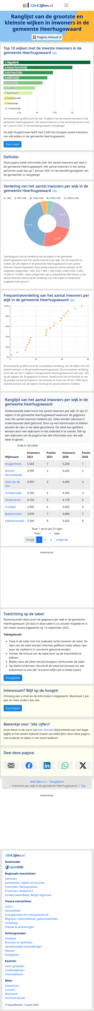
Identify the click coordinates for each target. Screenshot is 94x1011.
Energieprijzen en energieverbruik (26, 915)
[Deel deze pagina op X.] (83, 765)
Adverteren (12, 986)
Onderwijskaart (15, 970)
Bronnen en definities (18, 942)
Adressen (11, 878)
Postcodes (11, 887)
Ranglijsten (13, 678)
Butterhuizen (13, 514)
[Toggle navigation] (66, 5)
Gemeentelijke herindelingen (23, 946)
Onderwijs (11, 923)
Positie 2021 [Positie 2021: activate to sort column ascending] (51, 455)
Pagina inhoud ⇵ (47, 37)
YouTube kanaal (15, 998)
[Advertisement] (47, 581)
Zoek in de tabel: (47, 445)
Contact (10, 990)
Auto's (9, 906)
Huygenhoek (13, 464)
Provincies (11, 891)
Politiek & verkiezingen (19, 927)
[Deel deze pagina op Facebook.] (29, 765)
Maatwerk (11, 994)
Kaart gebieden (15, 966)
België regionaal (40, 895)
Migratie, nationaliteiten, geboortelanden (31, 919)
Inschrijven (13, 708)
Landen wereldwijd (17, 895)
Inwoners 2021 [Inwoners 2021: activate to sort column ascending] (33, 455)
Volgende (62, 540)
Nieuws (9, 950)
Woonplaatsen (28, 887)
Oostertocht (12, 500)
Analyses (10, 938)
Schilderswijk (13, 493)
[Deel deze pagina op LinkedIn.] (47, 765)
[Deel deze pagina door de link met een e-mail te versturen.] (11, 765)
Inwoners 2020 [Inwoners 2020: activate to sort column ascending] (68, 455)
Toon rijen (47, 533)
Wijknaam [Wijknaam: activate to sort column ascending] (12, 457)
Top (83, 786)
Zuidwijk (10, 507)
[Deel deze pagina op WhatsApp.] (65, 765)
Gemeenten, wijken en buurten (25, 883)
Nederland (26, 891)
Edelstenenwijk (14, 521)
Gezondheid (12, 910)
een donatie (45, 730)
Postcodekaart (14, 974)
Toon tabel (12, 144)
